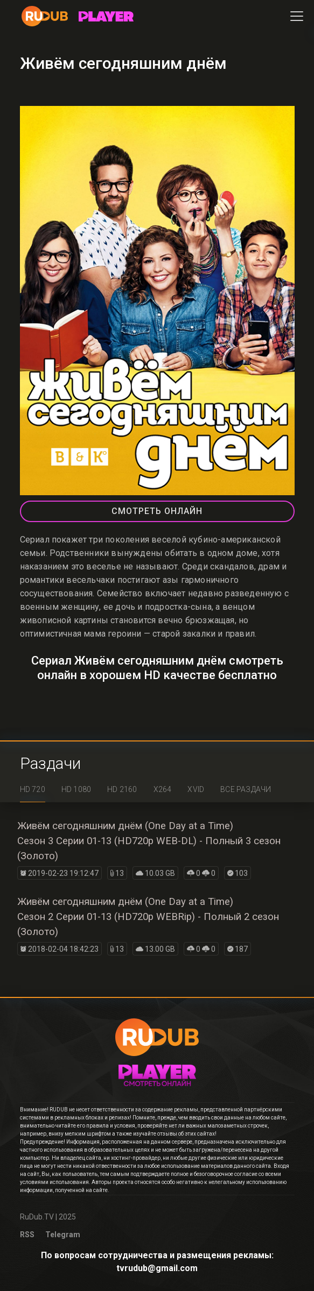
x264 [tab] (162, 789)
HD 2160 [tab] (122, 789)
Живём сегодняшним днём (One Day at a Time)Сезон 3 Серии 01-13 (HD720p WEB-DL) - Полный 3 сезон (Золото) (149, 841)
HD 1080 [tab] (76, 789)
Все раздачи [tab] (245, 789)
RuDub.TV (37, 1216)
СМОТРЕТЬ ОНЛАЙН (157, 511)
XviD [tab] (195, 789)
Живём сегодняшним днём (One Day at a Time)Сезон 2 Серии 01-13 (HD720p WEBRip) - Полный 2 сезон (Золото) (148, 917)
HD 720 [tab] (32, 789)
